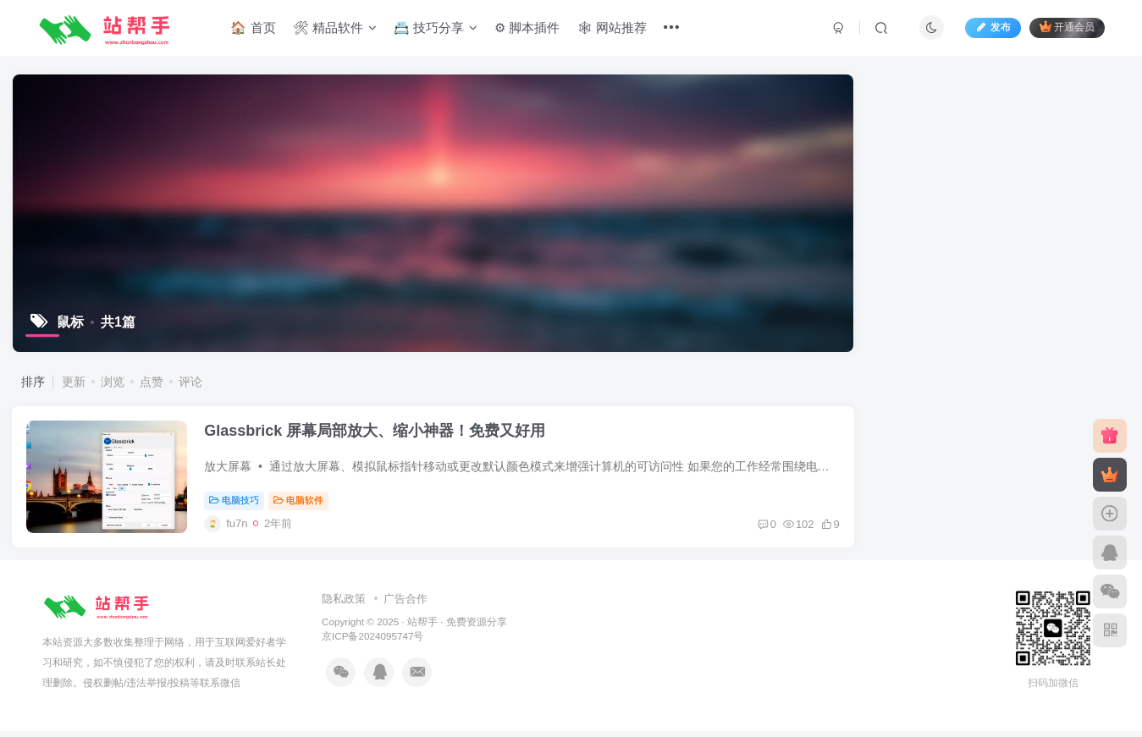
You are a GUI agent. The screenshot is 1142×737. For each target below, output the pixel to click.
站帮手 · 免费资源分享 (457, 628)
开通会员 (1065, 27)
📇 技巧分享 (437, 28)
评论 (190, 381)
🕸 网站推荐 (613, 28)
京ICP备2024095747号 (372, 642)
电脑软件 (302, 504)
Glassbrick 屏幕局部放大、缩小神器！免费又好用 (378, 434)
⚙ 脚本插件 (528, 28)
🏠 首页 (254, 28)
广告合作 (405, 604)
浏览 (112, 381)
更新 (74, 381)
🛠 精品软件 (336, 28)
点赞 (151, 381)
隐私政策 (344, 604)
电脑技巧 (237, 504)
